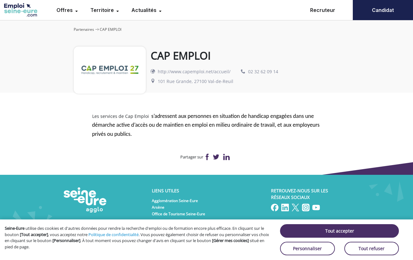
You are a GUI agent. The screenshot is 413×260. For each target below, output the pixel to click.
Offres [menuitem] (65, 10)
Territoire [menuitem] (102, 10)
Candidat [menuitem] (383, 10)
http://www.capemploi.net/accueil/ (194, 72)
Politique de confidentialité (113, 234)
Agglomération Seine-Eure (175, 200)
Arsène (158, 207)
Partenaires (84, 29)
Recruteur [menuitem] (322, 10)
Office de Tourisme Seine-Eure (178, 214)
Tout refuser (371, 249)
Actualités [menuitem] (144, 10)
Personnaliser (307, 249)
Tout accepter (339, 231)
